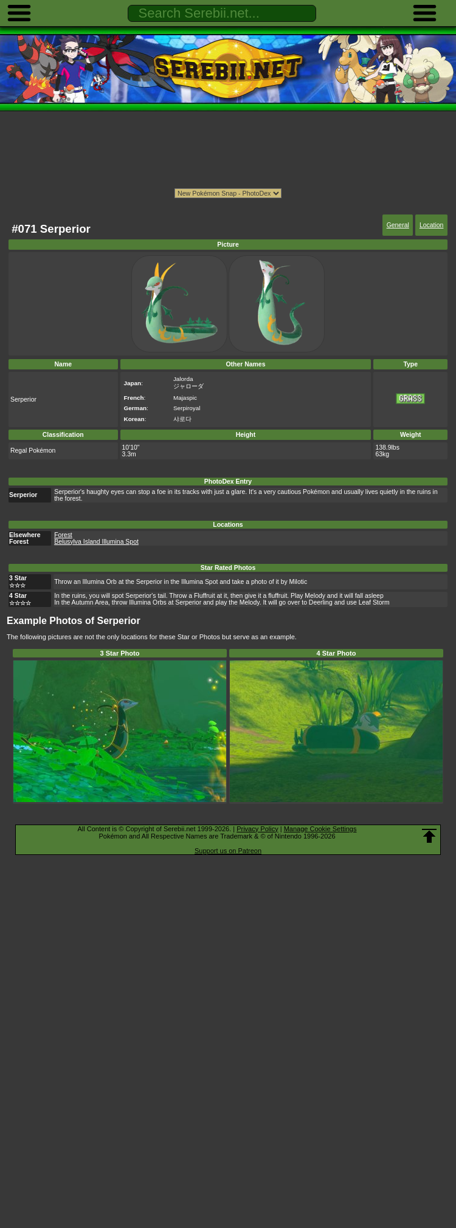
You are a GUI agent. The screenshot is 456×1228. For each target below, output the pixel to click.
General (398, 225)
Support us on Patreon (228, 850)
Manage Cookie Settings (320, 828)
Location (431, 225)
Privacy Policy (257, 828)
